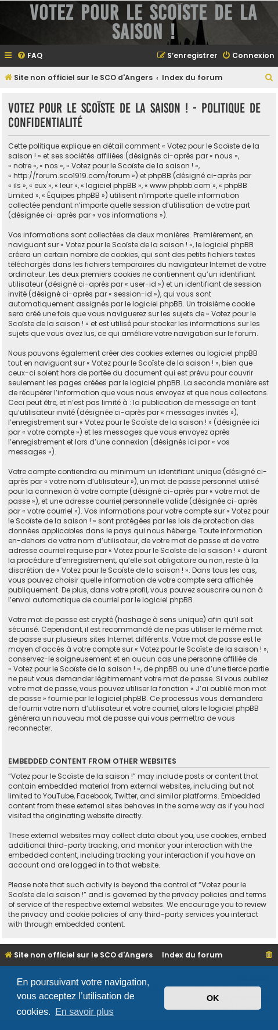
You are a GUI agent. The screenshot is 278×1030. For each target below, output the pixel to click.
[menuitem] (29, 56)
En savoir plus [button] (84, 1012)
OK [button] (213, 998)
